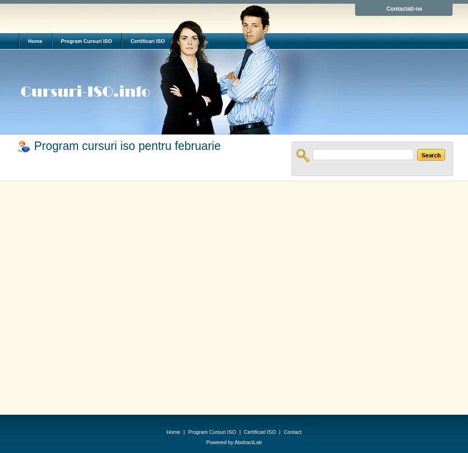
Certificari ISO (148, 41)
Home (35, 41)
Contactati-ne (404, 9)
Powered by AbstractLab (234, 442)
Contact (292, 432)
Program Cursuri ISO (86, 41)
